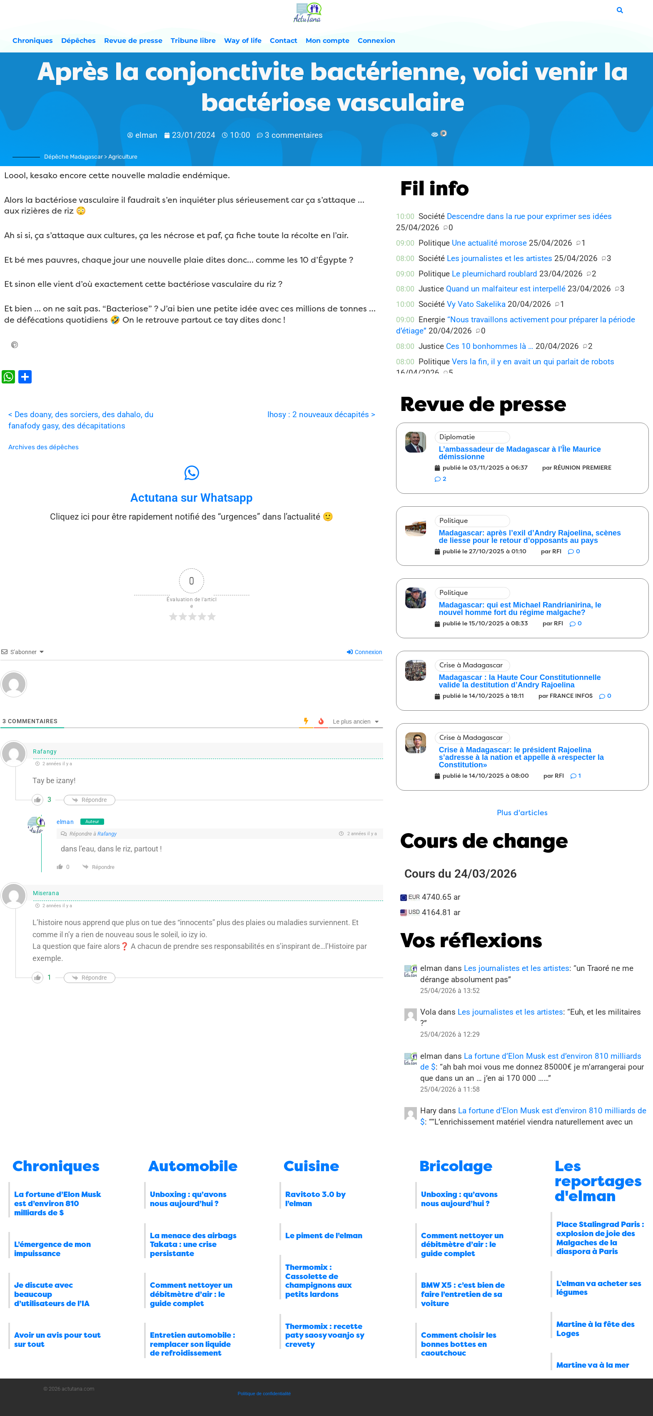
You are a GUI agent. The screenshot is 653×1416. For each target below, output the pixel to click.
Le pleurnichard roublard (494, 274)
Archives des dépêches (43, 447)
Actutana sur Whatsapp (191, 498)
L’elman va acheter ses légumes (598, 1288)
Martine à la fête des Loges (595, 1329)
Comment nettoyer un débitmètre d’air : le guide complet (191, 1294)
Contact (283, 41)
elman (65, 822)
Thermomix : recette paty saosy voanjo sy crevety (324, 1335)
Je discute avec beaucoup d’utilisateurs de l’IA (52, 1294)
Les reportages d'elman (598, 1181)
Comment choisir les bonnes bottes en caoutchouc (458, 1344)
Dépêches (78, 41)
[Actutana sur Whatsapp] (191, 473)
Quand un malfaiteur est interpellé (506, 289)
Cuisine (311, 1166)
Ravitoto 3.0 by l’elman (315, 1199)
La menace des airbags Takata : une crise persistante (193, 1244)
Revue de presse (133, 41)
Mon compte (327, 41)
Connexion (376, 41)
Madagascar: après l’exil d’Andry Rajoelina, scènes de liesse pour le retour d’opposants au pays (530, 537)
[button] (522, 813)
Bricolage (456, 1166)
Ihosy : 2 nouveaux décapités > (321, 414)
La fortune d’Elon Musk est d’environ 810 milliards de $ (57, 1203)
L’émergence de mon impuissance (52, 1249)
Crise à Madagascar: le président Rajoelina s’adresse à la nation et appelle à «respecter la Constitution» (521, 757)
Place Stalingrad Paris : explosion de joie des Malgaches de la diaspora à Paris (600, 1238)
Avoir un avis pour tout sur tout (57, 1340)
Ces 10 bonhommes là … (489, 346)
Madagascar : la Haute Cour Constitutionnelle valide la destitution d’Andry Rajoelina (520, 681)
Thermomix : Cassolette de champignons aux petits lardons (318, 1281)
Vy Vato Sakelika (476, 304)
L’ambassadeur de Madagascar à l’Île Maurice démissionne (520, 453)
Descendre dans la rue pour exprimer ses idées (529, 216)
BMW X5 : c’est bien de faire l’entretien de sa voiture (463, 1294)
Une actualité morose (489, 243)
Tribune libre (193, 41)
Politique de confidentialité (264, 1393)
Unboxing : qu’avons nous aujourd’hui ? (188, 1199)
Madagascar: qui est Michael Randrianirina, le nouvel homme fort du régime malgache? (520, 609)
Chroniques (32, 41)
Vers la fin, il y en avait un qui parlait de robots (533, 361)
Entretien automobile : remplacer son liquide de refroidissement (192, 1344)
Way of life (243, 41)
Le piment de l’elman (323, 1235)
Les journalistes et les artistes (499, 258)
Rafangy (107, 834)
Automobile (193, 1166)
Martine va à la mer (592, 1365)
